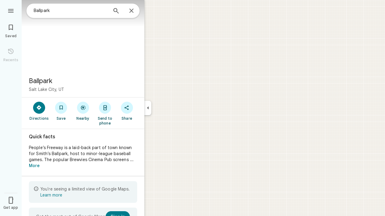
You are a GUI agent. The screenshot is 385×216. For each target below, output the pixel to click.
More (34, 165)
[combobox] (71, 10)
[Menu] (11, 10)
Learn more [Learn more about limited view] (51, 195)
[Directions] (39, 110)
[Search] (116, 11)
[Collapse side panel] (147, 108)
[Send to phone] (105, 113)
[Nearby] (83, 110)
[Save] (61, 110)
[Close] (131, 11)
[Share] (127, 110)
